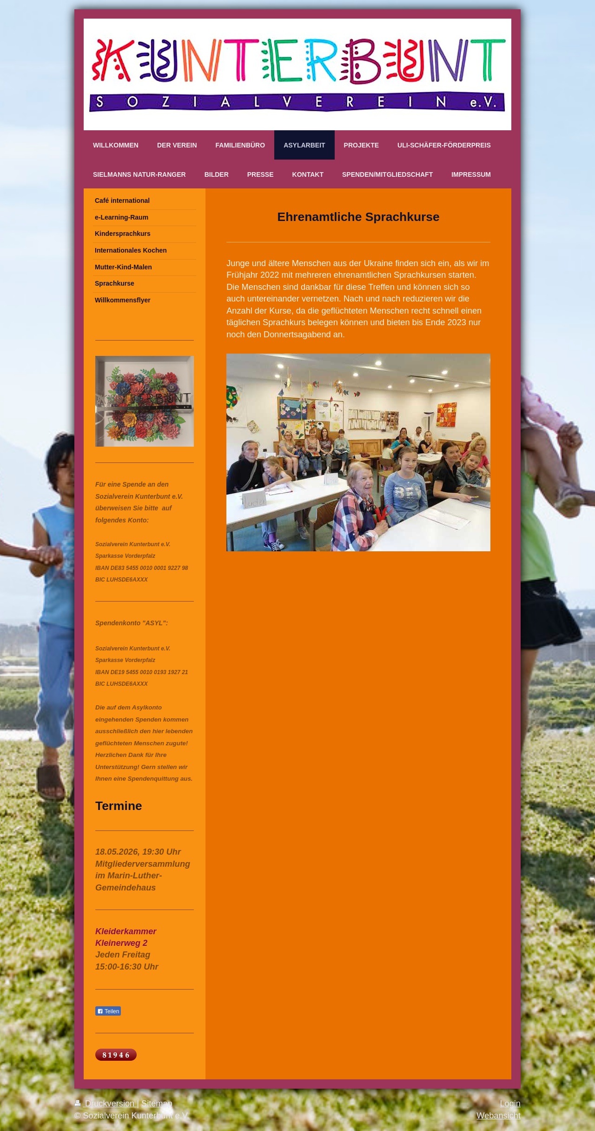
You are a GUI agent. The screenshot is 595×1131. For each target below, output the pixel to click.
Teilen (108, 1011)
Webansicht (498, 1115)
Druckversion (105, 1103)
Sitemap (156, 1103)
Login (510, 1103)
